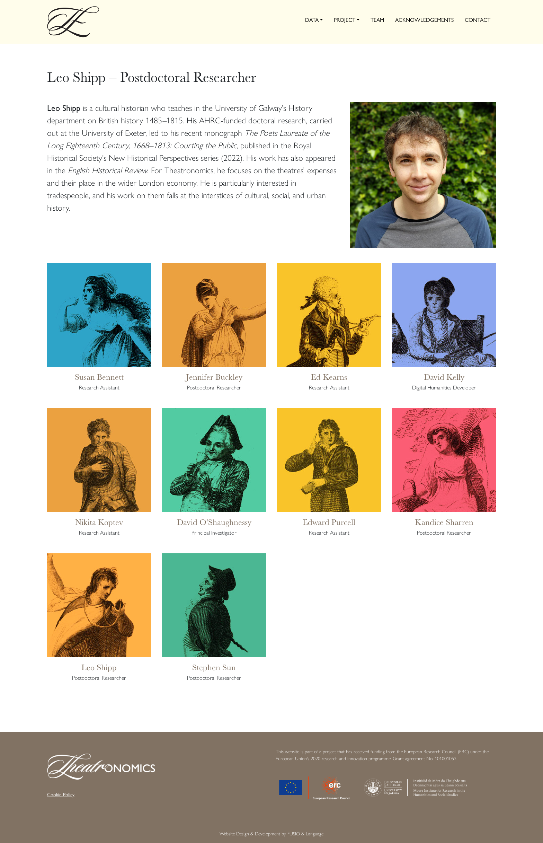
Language (314, 834)
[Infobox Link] (99, 330)
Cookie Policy (60, 795)
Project (344, 20)
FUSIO (293, 834)
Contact (477, 20)
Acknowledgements (424, 20)
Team (377, 20)
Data (312, 20)
